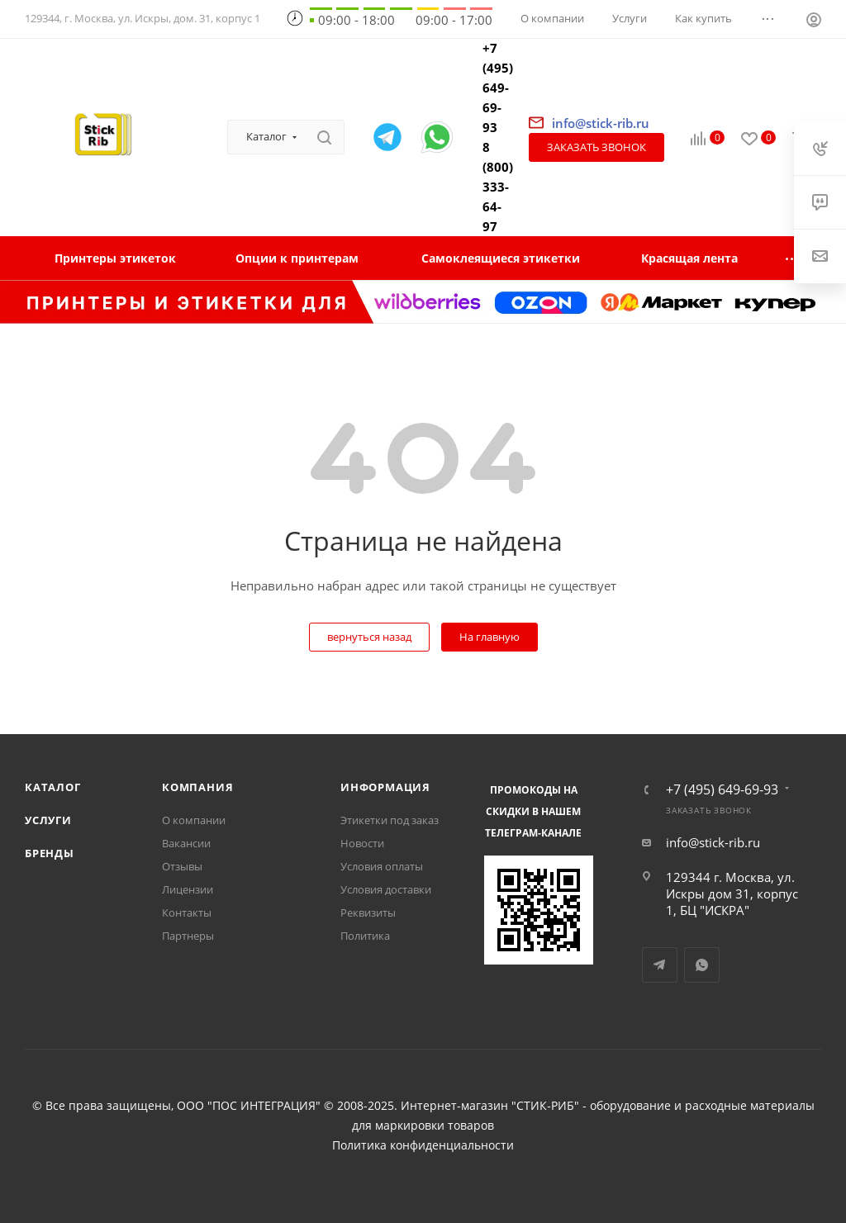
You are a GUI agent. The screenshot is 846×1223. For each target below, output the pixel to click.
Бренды (49, 853)
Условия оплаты (381, 866)
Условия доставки (385, 889)
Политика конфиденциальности (423, 1145)
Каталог (53, 787)
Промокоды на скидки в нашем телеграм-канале (533, 811)
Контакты (187, 912)
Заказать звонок (596, 147)
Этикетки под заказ (389, 820)
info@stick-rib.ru (713, 842)
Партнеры (188, 935)
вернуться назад (369, 636)
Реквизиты (368, 912)
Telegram (659, 965)
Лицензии (187, 889)
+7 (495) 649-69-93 (497, 87)
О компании (194, 820)
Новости (362, 843)
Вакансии (186, 843)
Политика (365, 935)
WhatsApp (702, 965)
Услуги (48, 820)
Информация (385, 787)
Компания (197, 787)
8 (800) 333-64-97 (497, 187)
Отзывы (182, 866)
